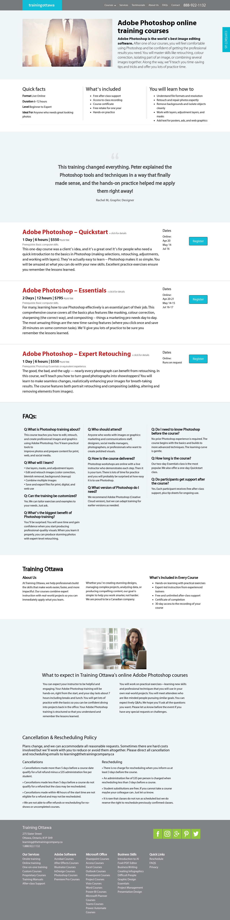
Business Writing (127, 867)
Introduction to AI (128, 859)
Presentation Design (130, 891)
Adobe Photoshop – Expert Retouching (77, 354)
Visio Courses (94, 883)
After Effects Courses (66, 863)
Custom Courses (32, 871)
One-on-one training (34, 867)
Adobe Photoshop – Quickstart (65, 232)
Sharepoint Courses (97, 859)
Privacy (154, 867)
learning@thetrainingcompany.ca (89, 754)
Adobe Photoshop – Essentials (65, 290)
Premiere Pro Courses (67, 879)
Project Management (130, 887)
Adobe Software (65, 854)
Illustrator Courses (65, 867)
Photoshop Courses (65, 875)
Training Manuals (32, 879)
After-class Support (33, 883)
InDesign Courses (64, 871)
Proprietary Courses (34, 875)
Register (198, 241)
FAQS (153, 863)
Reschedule (156, 859)
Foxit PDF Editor (127, 863)
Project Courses (95, 879)
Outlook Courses (96, 871)
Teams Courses (94, 904)
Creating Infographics (131, 871)
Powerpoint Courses (98, 875)
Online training (31, 863)
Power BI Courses (96, 891)
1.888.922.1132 (31, 846)
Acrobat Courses (64, 859)
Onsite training (31, 859)
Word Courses (94, 887)
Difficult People (127, 875)
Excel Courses (94, 867)
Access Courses (95, 863)
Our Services (30, 854)
